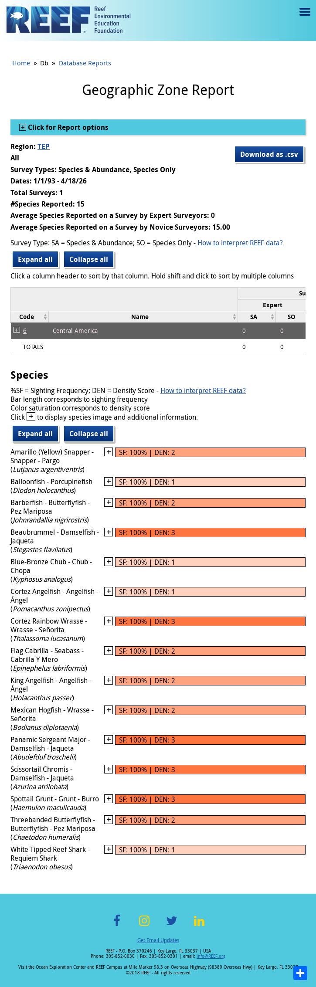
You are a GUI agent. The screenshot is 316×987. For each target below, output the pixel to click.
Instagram (144, 926)
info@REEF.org (211, 956)
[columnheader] (276, 305)
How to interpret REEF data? (240, 243)
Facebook (117, 926)
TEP (43, 146)
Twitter (172, 926)
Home (21, 62)
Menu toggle (304, 18)
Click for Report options (67, 127)
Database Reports (85, 62)
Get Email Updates (158, 939)
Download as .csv (269, 154)
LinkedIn (199, 926)
